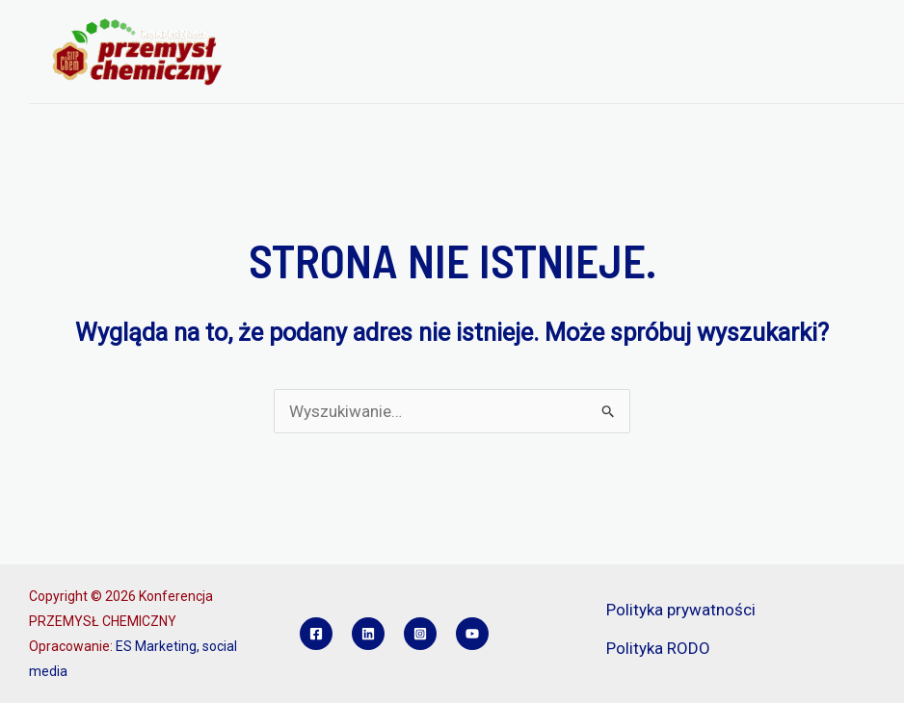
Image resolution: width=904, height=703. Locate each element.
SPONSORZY (488, 77)
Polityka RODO (658, 648)
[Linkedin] (368, 633)
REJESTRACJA (668, 28)
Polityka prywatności (681, 609)
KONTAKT (777, 77)
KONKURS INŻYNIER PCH (637, 77)
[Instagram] (420, 633)
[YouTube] (472, 633)
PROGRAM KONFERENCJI (511, 28)
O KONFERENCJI (340, 28)
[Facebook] (316, 633)
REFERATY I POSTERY (348, 77)
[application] (393, 28)
